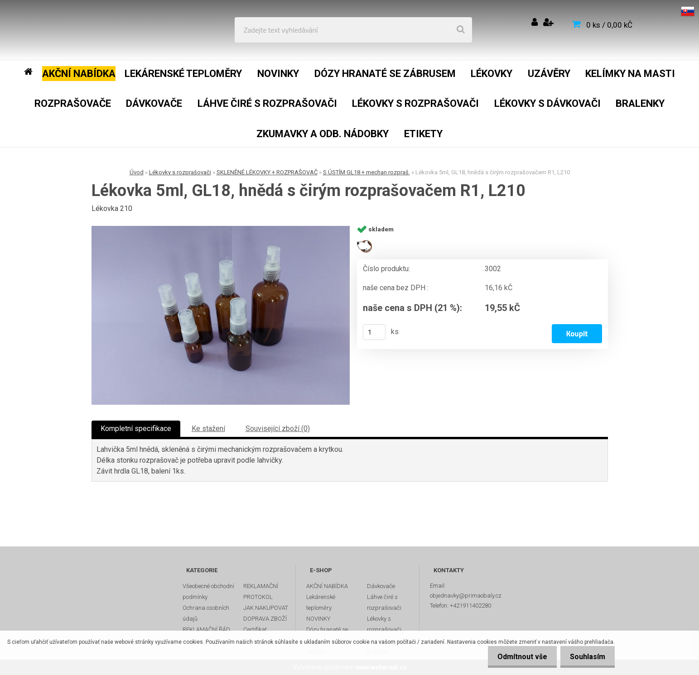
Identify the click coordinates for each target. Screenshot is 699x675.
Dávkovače (381, 586)
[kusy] (374, 332)
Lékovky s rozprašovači (180, 172)
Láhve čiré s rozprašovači (384, 602)
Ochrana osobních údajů (206, 613)
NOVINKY (318, 618)
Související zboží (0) (278, 428)
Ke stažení (208, 428)
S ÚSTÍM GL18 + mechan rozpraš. (366, 172)
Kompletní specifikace (136, 428)
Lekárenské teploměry (320, 602)
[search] (460, 30)
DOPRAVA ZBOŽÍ (265, 618)
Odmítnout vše (517, 656)
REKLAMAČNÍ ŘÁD (206, 629)
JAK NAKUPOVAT (265, 607)
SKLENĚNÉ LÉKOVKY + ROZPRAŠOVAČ (267, 172)
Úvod (137, 172)
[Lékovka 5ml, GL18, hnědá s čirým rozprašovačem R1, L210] (221, 315)
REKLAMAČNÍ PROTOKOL (260, 591)
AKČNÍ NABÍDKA (327, 586)
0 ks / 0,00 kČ (609, 24)
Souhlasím (585, 656)
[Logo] (73, 30)
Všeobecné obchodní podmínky (208, 591)
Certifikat (255, 629)
